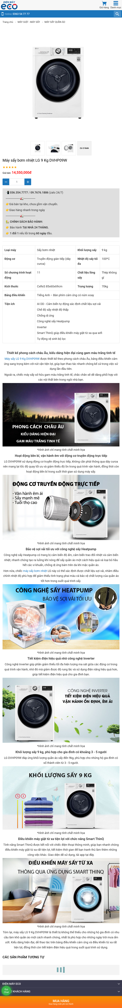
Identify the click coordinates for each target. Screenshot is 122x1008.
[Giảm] (6, 182)
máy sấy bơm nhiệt (35, 571)
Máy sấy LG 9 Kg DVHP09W (22, 358)
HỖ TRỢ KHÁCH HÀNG (61, 991)
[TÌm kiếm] (117, 14)
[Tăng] (27, 182)
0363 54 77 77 (21, 13)
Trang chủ (8, 22)
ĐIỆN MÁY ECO (61, 983)
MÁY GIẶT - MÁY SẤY (29, 22)
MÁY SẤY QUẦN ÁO (54, 22)
